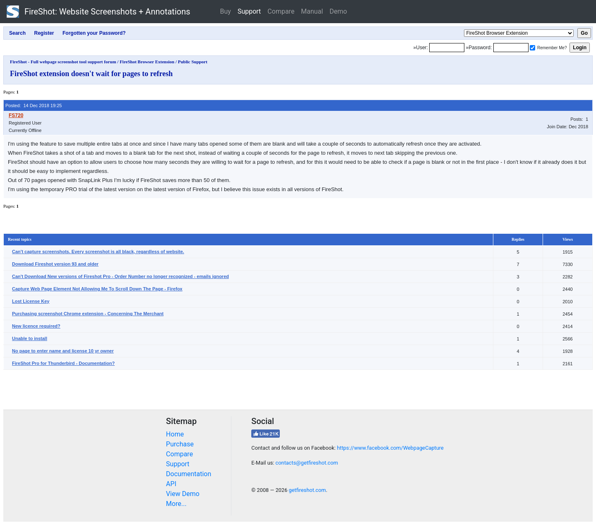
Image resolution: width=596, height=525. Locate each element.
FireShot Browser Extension (147, 61)
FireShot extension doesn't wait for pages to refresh (91, 74)
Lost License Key (30, 301)
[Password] (511, 47)
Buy (225, 11)
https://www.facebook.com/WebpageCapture (390, 448)
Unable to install (29, 338)
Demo (338, 11)
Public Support (192, 61)
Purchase (180, 444)
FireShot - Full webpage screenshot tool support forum (63, 61)
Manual (312, 11)
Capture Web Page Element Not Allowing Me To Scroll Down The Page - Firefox (97, 288)
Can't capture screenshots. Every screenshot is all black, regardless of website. (98, 251)
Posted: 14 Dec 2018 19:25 (33, 105)
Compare (280, 11)
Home (175, 434)
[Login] (446, 47)
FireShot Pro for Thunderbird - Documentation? (63, 363)
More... (176, 504)
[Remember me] (532, 47)
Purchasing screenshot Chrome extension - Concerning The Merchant (87, 313)
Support (249, 11)
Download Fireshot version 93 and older (55, 263)
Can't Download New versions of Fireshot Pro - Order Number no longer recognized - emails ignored (120, 276)
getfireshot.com (307, 490)
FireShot (98, 11)
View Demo (182, 494)
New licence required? (36, 326)
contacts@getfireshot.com (307, 463)
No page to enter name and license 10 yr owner (63, 350)
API (171, 484)
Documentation (188, 474)
